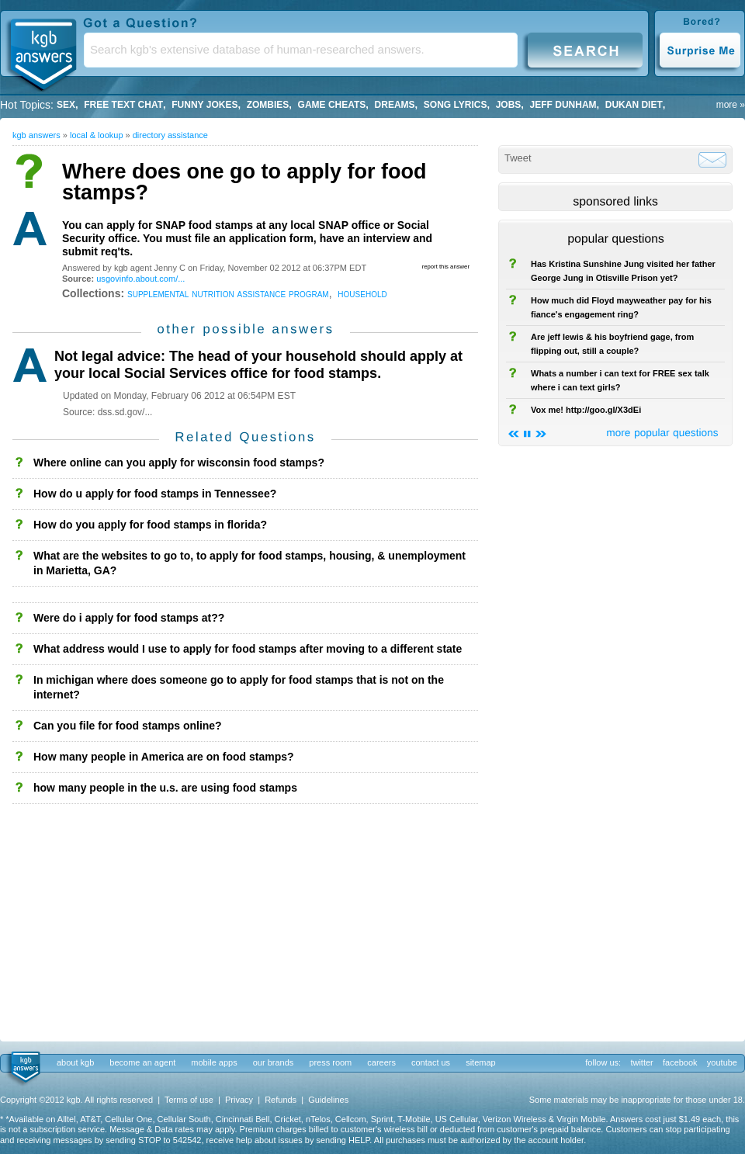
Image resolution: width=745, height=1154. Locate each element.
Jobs (509, 104)
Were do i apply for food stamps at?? (128, 618)
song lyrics (455, 104)
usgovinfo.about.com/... (140, 278)
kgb (24, 1067)
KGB (43, 51)
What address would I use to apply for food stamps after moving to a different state (247, 649)
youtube (722, 1062)
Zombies (268, 104)
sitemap (481, 1062)
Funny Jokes (204, 104)
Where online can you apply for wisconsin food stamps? (178, 462)
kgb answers (36, 135)
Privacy (239, 1099)
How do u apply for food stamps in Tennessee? (154, 493)
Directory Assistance (170, 135)
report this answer (446, 266)
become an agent (142, 1062)
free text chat (123, 104)
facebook (680, 1062)
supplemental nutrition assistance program (228, 293)
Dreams (395, 104)
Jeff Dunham (563, 104)
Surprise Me (699, 49)
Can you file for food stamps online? (127, 725)
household (362, 293)
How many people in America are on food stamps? (163, 756)
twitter (641, 1062)
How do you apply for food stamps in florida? (150, 524)
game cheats (332, 104)
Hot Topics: (27, 105)
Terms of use (189, 1099)
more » (730, 104)
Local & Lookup (96, 135)
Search (585, 49)
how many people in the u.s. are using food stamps (165, 787)
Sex (66, 104)
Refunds (280, 1099)
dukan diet (634, 104)
